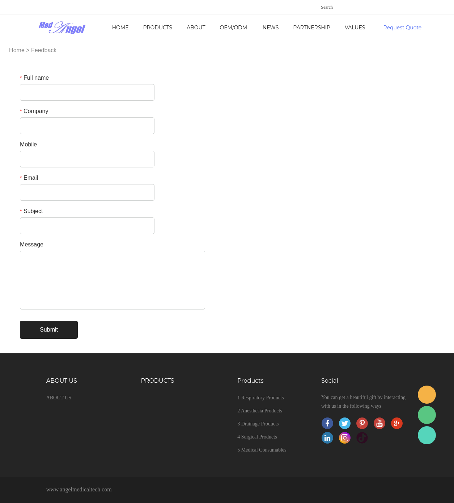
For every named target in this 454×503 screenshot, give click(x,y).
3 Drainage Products (258, 424)
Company (34, 111)
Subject (31, 211)
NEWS (271, 27)
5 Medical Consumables (261, 450)
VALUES (355, 27)
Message (31, 244)
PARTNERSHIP (311, 27)
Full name (34, 78)
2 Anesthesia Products (259, 410)
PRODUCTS (158, 27)
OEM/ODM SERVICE (233, 32)
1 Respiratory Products (260, 397)
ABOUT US (196, 32)
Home (120, 27)
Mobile (28, 144)
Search (327, 7)
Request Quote (402, 27)
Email (29, 178)
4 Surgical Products (257, 437)
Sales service (427, 395)
